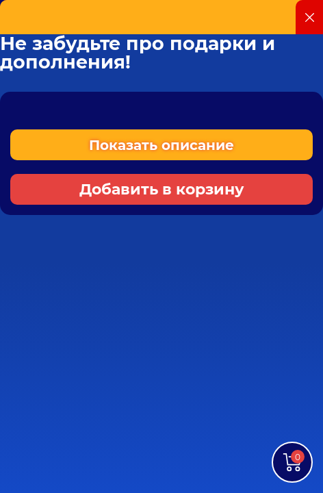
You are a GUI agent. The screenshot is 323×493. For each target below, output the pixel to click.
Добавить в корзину (161, 189)
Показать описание (161, 145)
